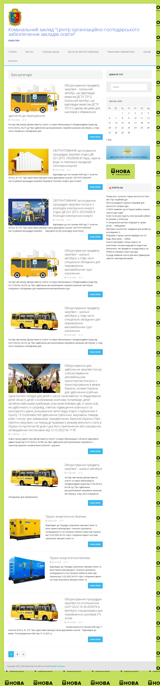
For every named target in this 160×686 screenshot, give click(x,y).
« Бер (108, 139)
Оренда (147, 51)
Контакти (12, 60)
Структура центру (50, 51)
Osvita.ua (117, 187)
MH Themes (59, 678)
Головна (12, 51)
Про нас (29, 51)
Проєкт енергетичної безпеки (66, 525)
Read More (95, 138)
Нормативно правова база (120, 51)
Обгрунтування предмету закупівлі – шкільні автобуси (83, 474)
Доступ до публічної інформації (83, 51)
